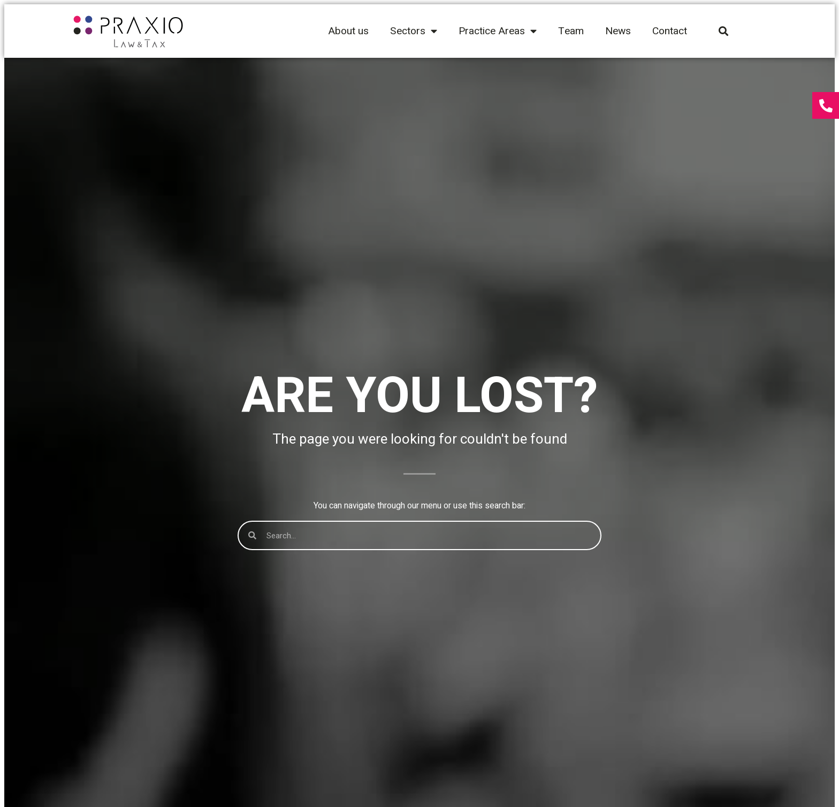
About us (348, 31)
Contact (669, 31)
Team (571, 31)
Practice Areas (498, 30)
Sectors (413, 30)
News (618, 31)
